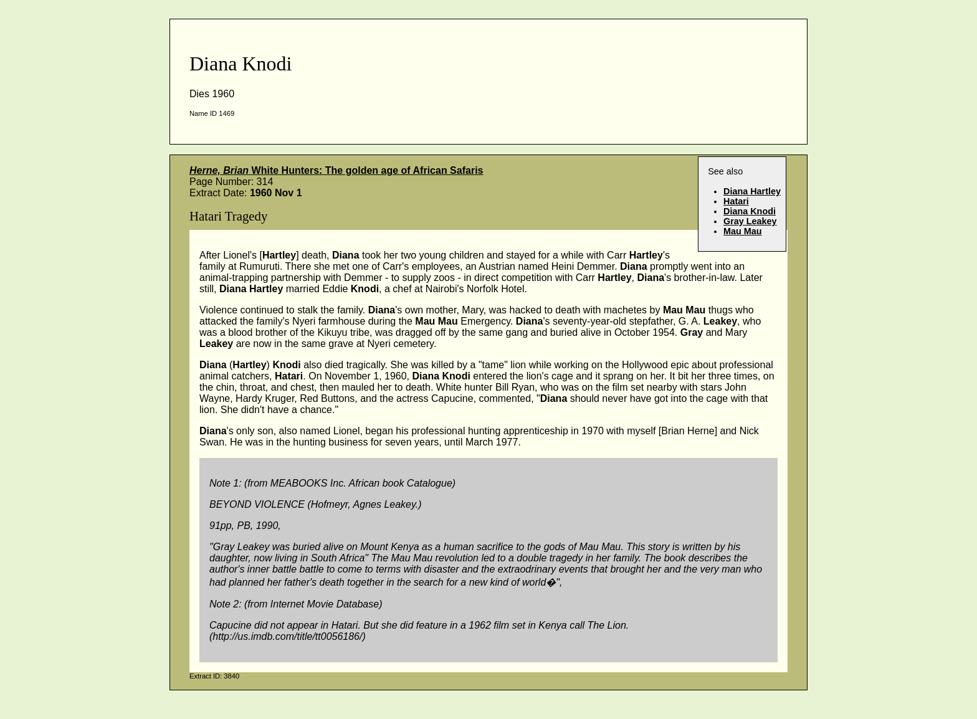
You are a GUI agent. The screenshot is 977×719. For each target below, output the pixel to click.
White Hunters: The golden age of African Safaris (336, 170)
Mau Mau (742, 231)
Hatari (736, 201)
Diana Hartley (752, 191)
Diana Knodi (749, 211)
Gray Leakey (750, 221)
